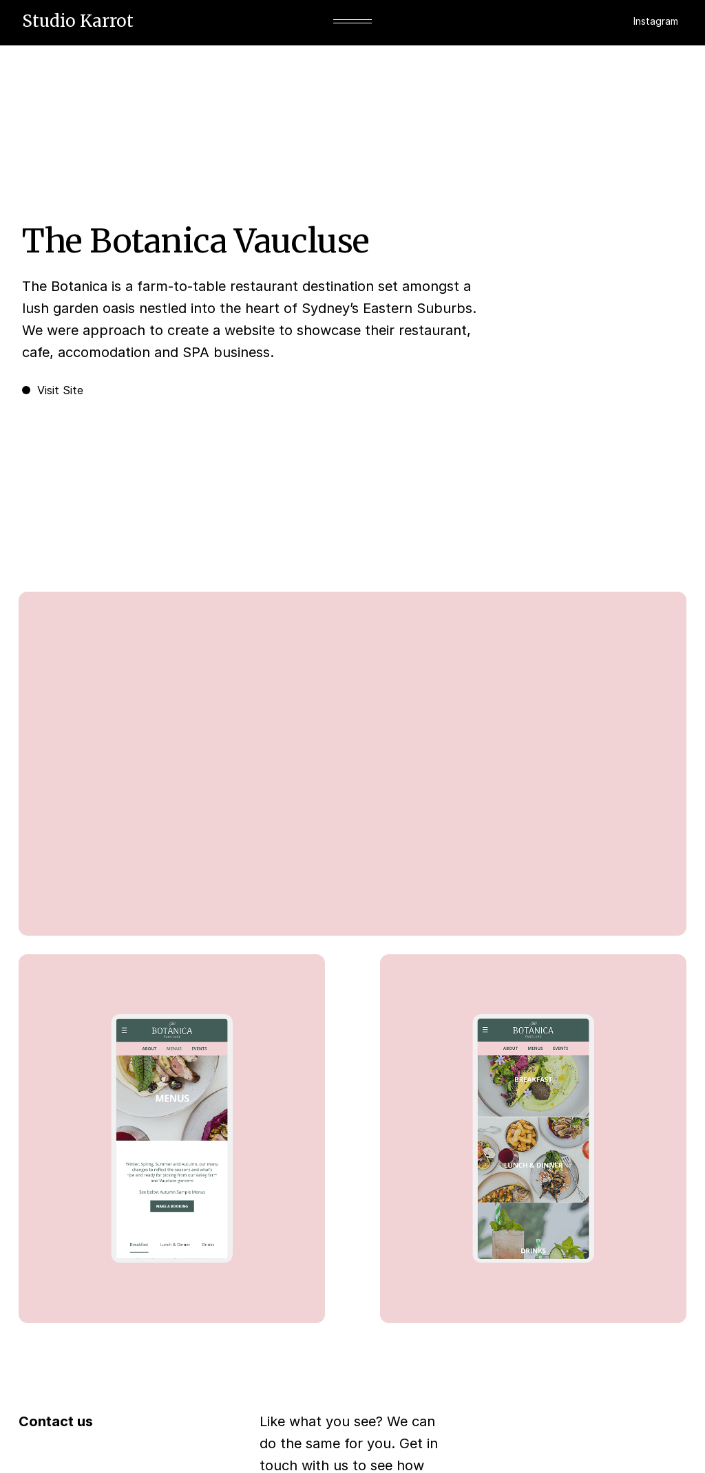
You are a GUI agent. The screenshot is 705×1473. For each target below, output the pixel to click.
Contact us (56, 1421)
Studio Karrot (78, 21)
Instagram (655, 21)
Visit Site (52, 390)
